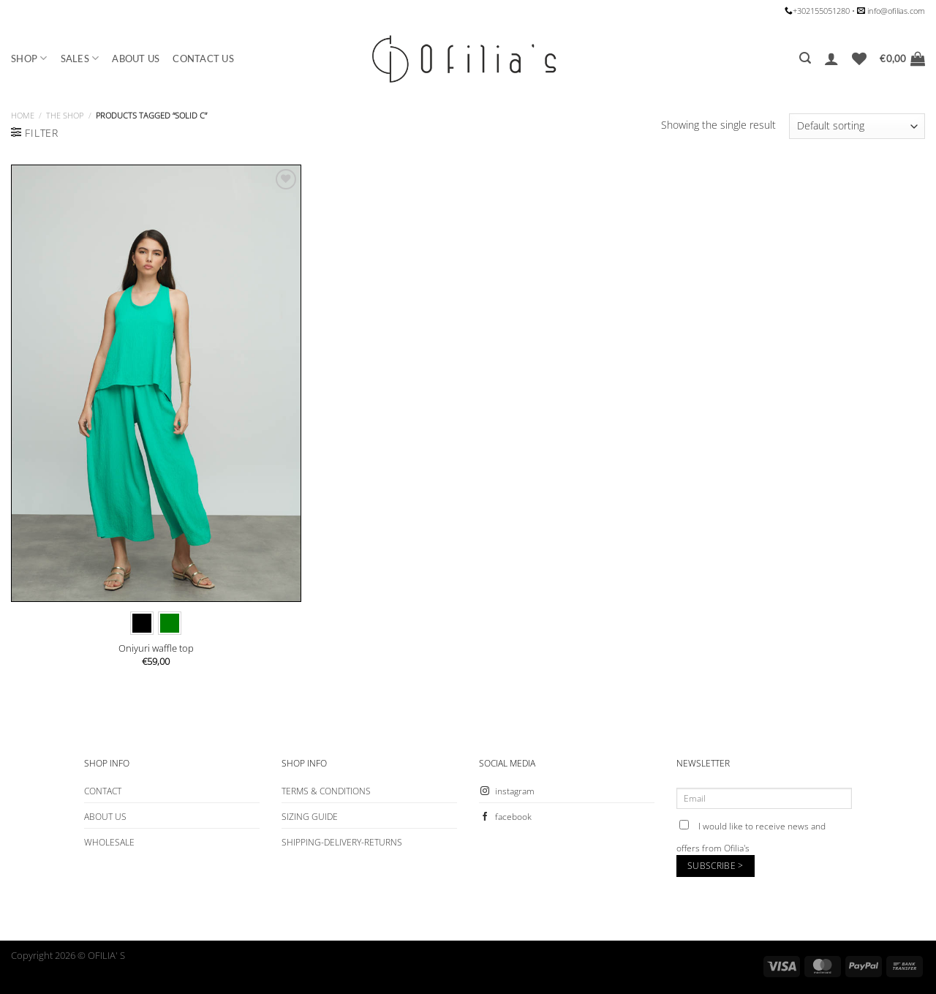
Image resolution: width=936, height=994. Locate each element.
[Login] (831, 58)
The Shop (64, 115)
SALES (80, 58)
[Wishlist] (859, 58)
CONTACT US (203, 58)
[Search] (805, 58)
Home (22, 115)
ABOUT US (135, 58)
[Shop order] (857, 126)
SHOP (29, 58)
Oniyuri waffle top (156, 648)
